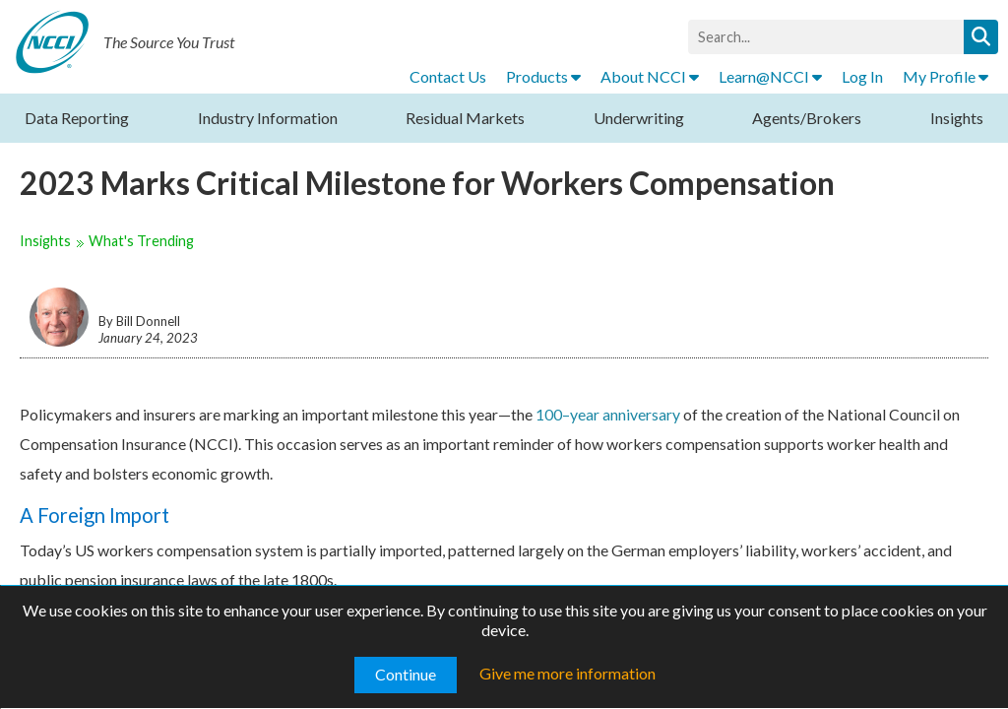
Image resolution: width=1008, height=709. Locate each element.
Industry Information (268, 117)
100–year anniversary (608, 414)
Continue (405, 674)
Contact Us (448, 76)
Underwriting (639, 117)
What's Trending (141, 240)
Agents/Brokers (806, 117)
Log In (862, 76)
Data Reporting (77, 117)
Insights (956, 117)
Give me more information (567, 673)
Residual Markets (465, 117)
